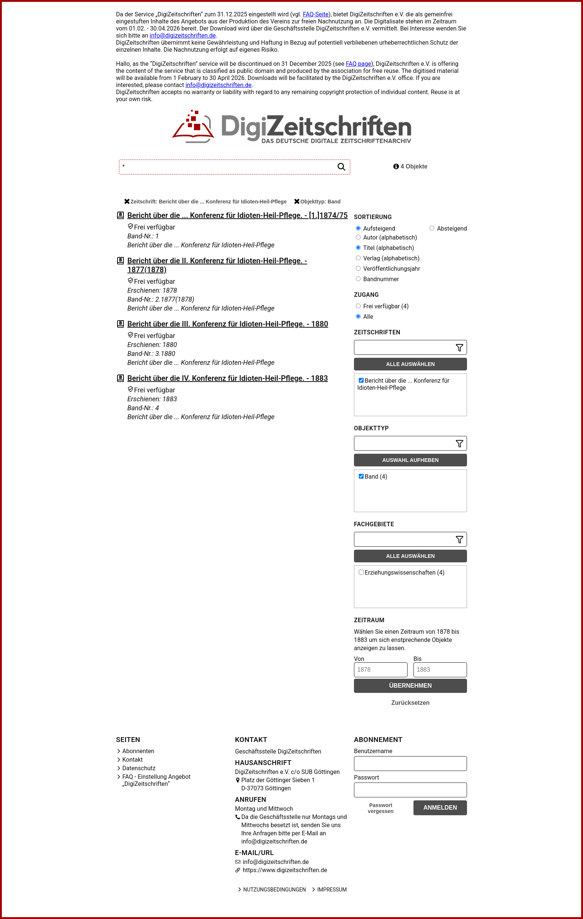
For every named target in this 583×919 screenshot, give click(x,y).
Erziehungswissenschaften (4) (402, 572)
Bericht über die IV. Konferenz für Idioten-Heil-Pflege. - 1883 (227, 378)
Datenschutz (138, 768)
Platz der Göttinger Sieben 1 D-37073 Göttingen (278, 784)
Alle (364, 316)
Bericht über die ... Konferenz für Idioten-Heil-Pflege (403, 384)
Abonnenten (138, 751)
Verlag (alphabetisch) (387, 258)
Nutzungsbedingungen (271, 890)
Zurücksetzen (410, 703)
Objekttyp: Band (317, 202)
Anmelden (440, 807)
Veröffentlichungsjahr (388, 268)
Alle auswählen (410, 364)
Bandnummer (377, 279)
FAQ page (358, 63)
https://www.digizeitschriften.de (284, 870)
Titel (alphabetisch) (385, 247)
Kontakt (132, 759)
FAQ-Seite (316, 14)
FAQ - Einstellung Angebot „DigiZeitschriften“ (156, 780)
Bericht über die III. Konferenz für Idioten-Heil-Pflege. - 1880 (227, 323)
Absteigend (448, 228)
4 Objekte (410, 166)
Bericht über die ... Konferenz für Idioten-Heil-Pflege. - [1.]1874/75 (237, 215)
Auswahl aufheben (410, 460)
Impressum (329, 890)
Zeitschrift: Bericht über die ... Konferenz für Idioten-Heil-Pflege (205, 202)
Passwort (366, 777)
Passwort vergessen (380, 808)
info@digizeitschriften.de (183, 35)
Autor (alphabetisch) (386, 237)
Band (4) (373, 476)
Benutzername (373, 751)
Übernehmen (410, 685)
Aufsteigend (375, 228)
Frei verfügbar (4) (382, 306)
